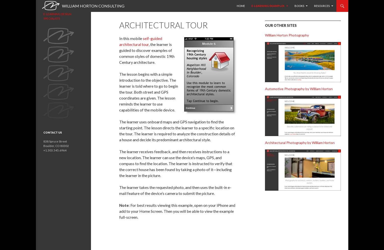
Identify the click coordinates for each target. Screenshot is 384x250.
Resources (322, 5)
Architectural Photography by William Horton (300, 143)
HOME (241, 5)
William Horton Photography (287, 35)
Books (299, 5)
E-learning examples (268, 5)
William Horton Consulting (93, 5)
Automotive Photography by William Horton (299, 89)
